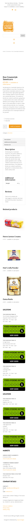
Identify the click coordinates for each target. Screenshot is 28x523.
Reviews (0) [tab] (7, 144)
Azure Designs (20, 520)
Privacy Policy (6, 508)
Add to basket (15, 126)
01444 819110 (8, 491)
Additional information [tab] (10, 142)
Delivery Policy (6, 509)
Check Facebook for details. (9, 458)
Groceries (8, 51)
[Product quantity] (5, 127)
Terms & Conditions (8, 506)
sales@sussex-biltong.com (12, 488)
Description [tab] (7, 139)
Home (4, 51)
